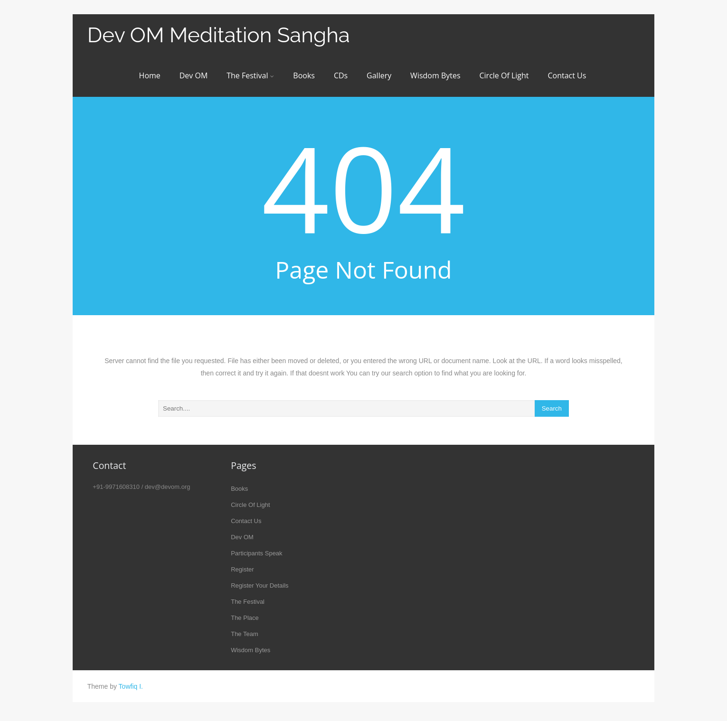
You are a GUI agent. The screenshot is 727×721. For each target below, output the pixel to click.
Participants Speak (256, 553)
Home (150, 75)
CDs (341, 75)
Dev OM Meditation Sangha (218, 35)
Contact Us (567, 75)
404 (363, 187)
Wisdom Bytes (435, 75)
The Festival (250, 75)
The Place (245, 617)
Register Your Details (259, 585)
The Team (244, 633)
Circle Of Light (504, 75)
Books (304, 75)
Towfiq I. (131, 686)
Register (242, 569)
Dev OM (193, 75)
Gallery (379, 75)
